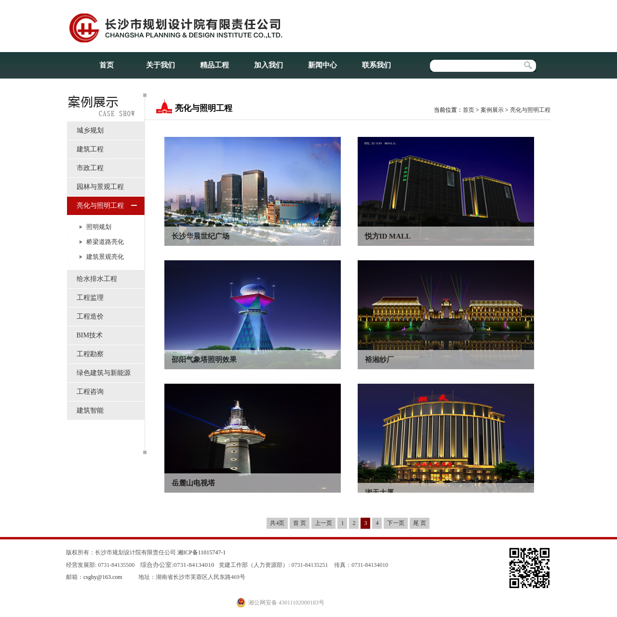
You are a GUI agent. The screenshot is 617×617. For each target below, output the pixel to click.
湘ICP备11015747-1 (201, 552)
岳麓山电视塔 (193, 483)
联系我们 (376, 65)
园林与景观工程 (100, 186)
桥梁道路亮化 (105, 241)
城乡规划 (90, 130)
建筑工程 (90, 149)
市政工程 (90, 168)
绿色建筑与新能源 (104, 372)
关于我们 (160, 65)
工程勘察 (90, 354)
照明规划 (98, 226)
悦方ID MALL (388, 236)
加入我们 (268, 65)
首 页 (299, 523)
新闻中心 (322, 65)
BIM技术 (90, 335)
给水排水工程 (97, 278)
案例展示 (492, 110)
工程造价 (90, 316)
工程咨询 (90, 391)
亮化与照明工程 (100, 205)
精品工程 (214, 65)
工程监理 (90, 297)
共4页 (277, 523)
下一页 (395, 523)
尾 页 (419, 523)
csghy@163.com (102, 577)
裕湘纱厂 (379, 359)
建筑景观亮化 (105, 256)
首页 (106, 65)
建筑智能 (90, 410)
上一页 (323, 523)
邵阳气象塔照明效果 (204, 359)
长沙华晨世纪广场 (200, 236)
